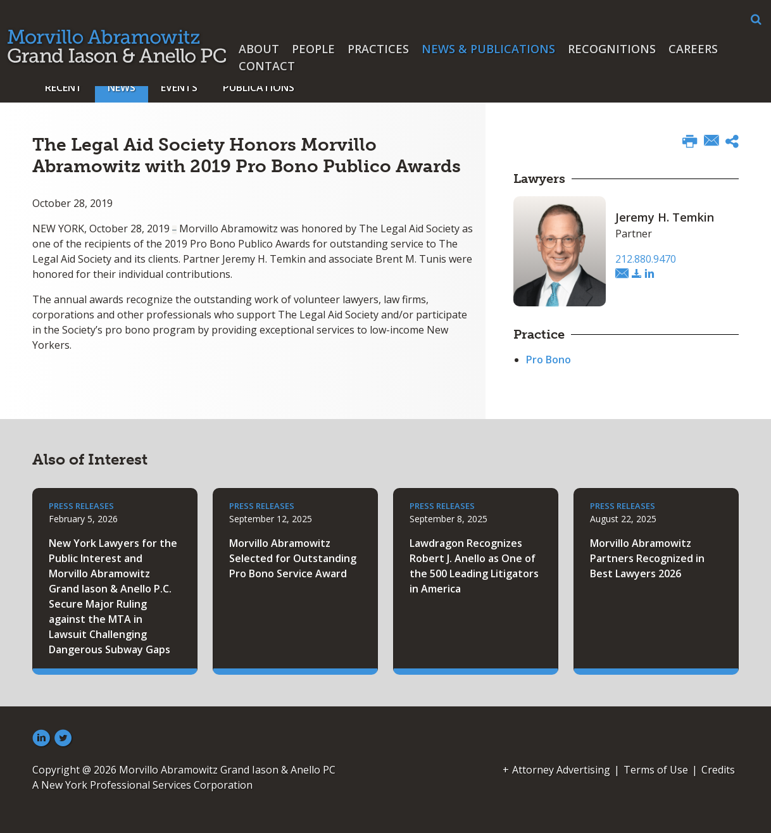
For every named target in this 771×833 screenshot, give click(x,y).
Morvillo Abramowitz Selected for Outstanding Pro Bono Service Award (292, 558)
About (259, 48)
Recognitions (612, 48)
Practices (378, 48)
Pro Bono (548, 359)
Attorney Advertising (561, 770)
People (313, 48)
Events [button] (179, 87)
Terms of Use (656, 770)
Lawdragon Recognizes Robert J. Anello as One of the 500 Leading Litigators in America (474, 566)
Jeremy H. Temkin (664, 217)
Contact (267, 65)
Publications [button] (258, 87)
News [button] (121, 87)
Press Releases (81, 505)
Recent (63, 87)
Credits (718, 770)
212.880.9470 (645, 259)
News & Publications (488, 48)
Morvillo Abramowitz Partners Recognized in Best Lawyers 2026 (647, 558)
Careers (693, 48)
